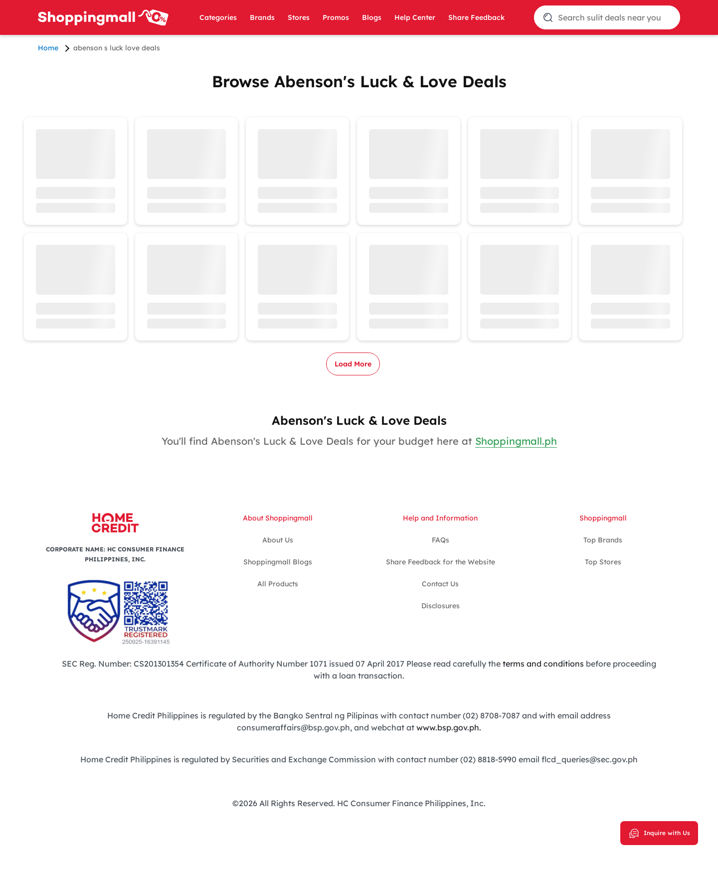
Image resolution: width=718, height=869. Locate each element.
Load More (353, 363)
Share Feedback (476, 17)
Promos (336, 17)
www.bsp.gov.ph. (448, 727)
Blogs (371, 17)
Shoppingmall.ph (516, 441)
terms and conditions (543, 664)
